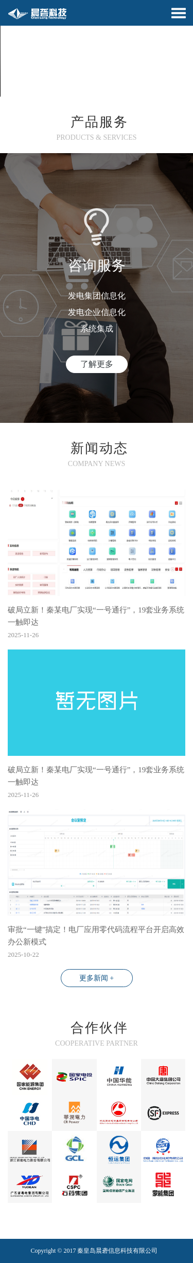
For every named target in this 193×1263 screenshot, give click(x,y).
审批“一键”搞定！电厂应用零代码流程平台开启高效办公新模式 (96, 935)
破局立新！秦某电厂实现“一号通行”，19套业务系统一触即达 (96, 616)
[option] (96, 48)
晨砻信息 (108, 1250)
